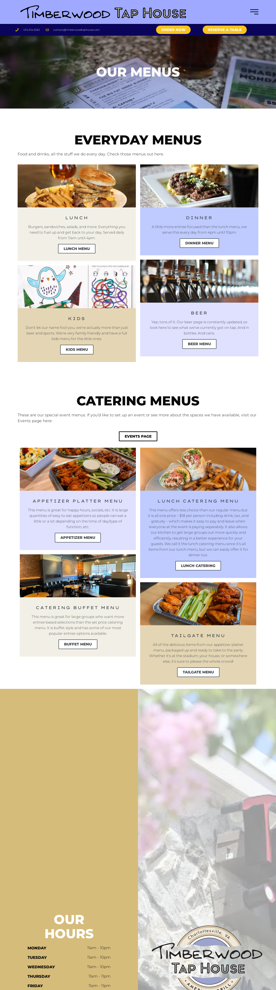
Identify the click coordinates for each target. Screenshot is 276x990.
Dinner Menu (199, 244)
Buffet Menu (78, 649)
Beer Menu (199, 346)
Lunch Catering (198, 570)
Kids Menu (77, 351)
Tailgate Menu (198, 684)
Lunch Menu (77, 249)
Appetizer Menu (78, 541)
